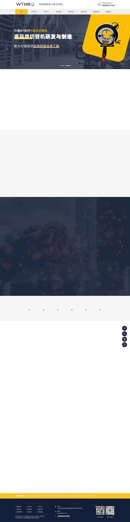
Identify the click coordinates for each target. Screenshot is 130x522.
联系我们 (29, 512)
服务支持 (29, 509)
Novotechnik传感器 (72, 496)
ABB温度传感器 (47, 496)
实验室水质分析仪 (92, 496)
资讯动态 (18, 509)
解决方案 (40, 509)
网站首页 (18, 506)
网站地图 (40, 512)
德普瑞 (79, 496)
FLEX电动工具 (62, 496)
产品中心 (40, 506)
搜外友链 (84, 496)
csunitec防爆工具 (37, 496)
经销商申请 (19, 512)
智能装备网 (55, 496)
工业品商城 (29, 496)
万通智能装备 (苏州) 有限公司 (32, 518)
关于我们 (29, 506)
